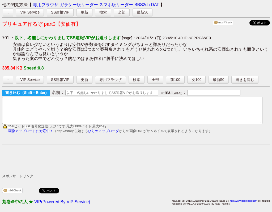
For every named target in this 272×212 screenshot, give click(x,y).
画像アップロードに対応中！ (30, 136)
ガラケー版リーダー (79, 4)
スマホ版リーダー (116, 4)
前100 (175, 79)
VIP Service (30, 12)
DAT (155, 4)
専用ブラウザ (45, 4)
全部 (121, 12)
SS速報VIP (60, 12)
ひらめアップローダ (103, 136)
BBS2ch (142, 4)
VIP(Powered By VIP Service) (62, 206)
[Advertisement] (99, 164)
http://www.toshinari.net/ (243, 205)
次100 (196, 79)
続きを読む (245, 79)
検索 (103, 12)
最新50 (142, 12)
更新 (84, 12)
